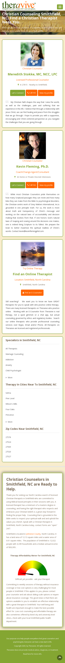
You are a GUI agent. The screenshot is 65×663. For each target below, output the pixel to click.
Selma (8, 393)
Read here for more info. (32, 654)
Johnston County (33, 534)
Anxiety (9, 365)
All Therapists (11, 348)
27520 (8, 451)
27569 (8, 447)
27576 (8, 437)
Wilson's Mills (11, 404)
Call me (31, 92)
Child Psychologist (13, 370)
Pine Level (10, 398)
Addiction (10, 359)
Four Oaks (10, 409)
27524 (8, 442)
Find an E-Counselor (32, 292)
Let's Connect (18, 93)
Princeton (10, 415)
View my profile (46, 93)
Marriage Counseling (14, 354)
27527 (8, 456)
